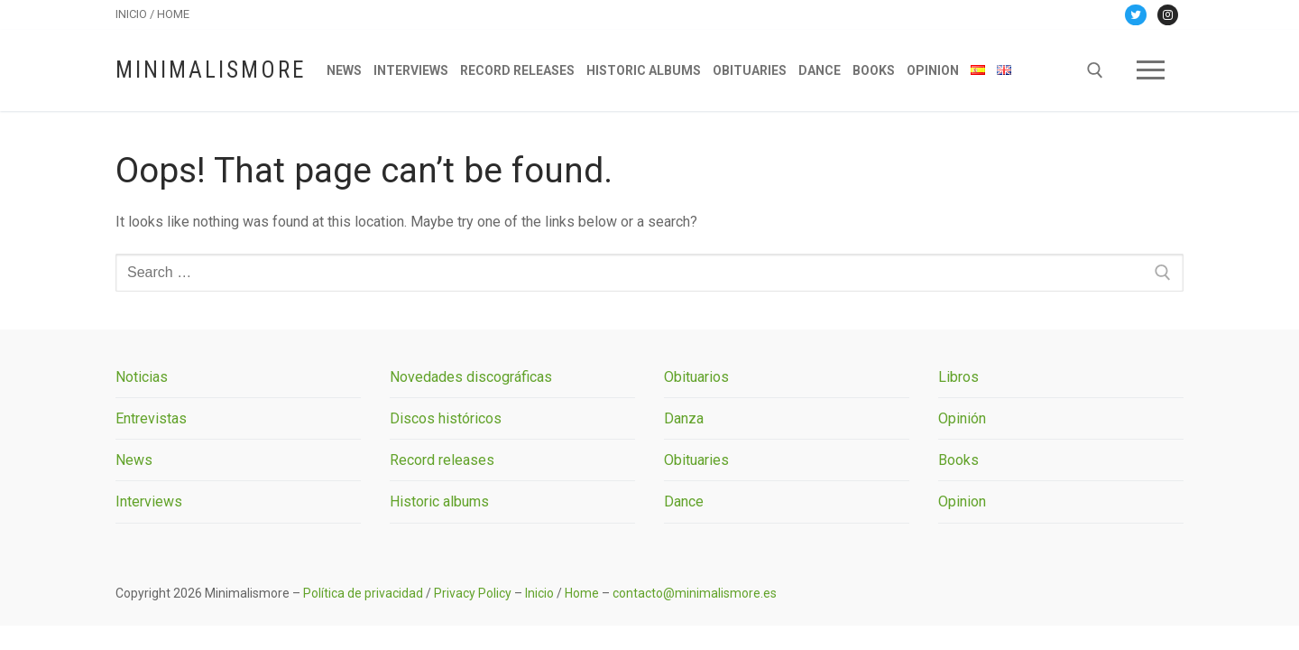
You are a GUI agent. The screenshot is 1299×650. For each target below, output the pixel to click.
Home (582, 593)
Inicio (539, 593)
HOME (173, 14)
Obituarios (696, 376)
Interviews (148, 501)
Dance (684, 501)
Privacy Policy (472, 593)
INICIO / (136, 14)
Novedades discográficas (471, 376)
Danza (684, 418)
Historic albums (439, 501)
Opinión (962, 418)
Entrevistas (151, 418)
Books (958, 460)
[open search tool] (1095, 70)
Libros (958, 376)
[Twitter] (1135, 15)
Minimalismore (210, 70)
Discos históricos (446, 418)
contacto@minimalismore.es (695, 593)
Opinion (962, 501)
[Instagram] (1167, 15)
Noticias (141, 376)
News (133, 460)
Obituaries (696, 460)
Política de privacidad (363, 593)
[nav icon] (1151, 70)
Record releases (442, 460)
